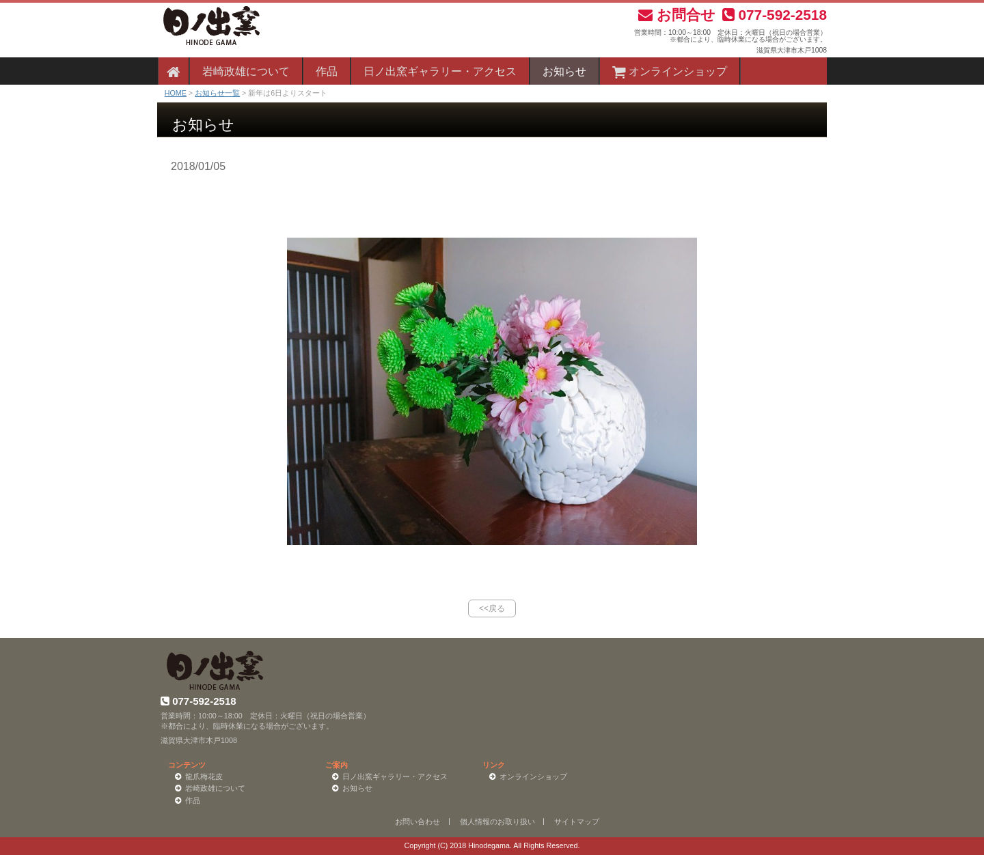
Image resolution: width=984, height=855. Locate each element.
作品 (327, 71)
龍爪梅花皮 (204, 776)
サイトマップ (576, 821)
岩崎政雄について (246, 71)
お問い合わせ (417, 821)
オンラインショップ (669, 71)
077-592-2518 (774, 15)
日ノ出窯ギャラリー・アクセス (440, 71)
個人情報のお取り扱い (497, 821)
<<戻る (492, 608)
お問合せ (676, 15)
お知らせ (564, 71)
